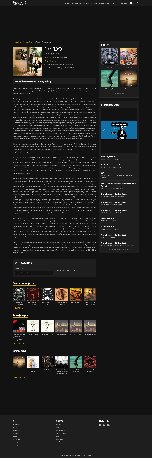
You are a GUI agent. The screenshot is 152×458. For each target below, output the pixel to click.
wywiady (15, 445)
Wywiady (108, 3)
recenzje (15, 433)
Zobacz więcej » (19, 377)
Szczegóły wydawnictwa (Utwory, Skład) (33, 81)
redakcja (58, 424)
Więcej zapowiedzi (119, 93)
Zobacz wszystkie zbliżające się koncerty (119, 249)
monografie (16, 439)
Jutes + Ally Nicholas (108, 156)
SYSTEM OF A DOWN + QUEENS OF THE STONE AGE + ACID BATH (118, 184)
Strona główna (17, 42)
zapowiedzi (16, 430)
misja (57, 427)
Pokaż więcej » (18, 308)
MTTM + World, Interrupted (110, 164)
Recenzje (94, 3)
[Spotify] (104, 425)
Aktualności (69, 3)
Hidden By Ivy (109, 89)
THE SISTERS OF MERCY (109, 218)
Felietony (116, 3)
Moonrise (128, 89)
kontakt (58, 442)
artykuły (15, 442)
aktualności (16, 424)
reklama (58, 436)
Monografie (125, 3)
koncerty (15, 427)
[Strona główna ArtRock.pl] (20, 3)
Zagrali (101, 3)
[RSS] (108, 425)
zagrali (15, 436)
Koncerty (78, 3)
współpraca (59, 439)
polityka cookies (61, 433)
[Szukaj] (137, 3)
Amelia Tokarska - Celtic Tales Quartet (114, 194)
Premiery (86, 3)
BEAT (103, 173)
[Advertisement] (76, 22)
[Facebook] (100, 425)
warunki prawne (61, 430)
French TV (128, 67)
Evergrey (110, 67)
